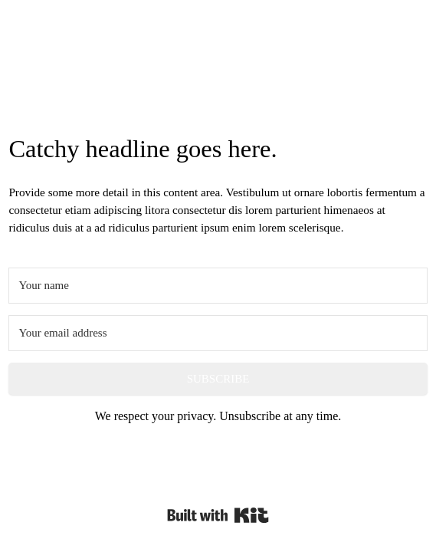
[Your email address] (217, 333)
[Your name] (217, 286)
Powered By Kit (218, 515)
